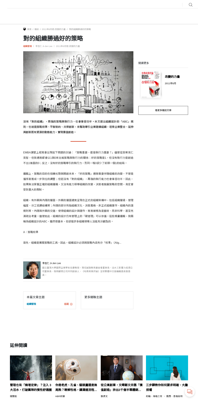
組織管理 (27, 46)
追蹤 (68, 304)
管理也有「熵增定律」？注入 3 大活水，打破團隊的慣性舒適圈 (31, 387)
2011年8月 (170, 83)
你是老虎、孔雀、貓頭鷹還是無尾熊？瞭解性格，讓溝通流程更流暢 (76, 387)
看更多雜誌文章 (163, 110)
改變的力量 (172, 76)
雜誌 (36, 29)
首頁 (29, 29)
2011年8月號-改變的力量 (54, 29)
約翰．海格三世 (154, 396)
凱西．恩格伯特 (174, 396)
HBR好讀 (60, 396)
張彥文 (104, 396)
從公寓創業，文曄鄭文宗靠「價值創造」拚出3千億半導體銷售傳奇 (121, 387)
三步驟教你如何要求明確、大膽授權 (167, 387)
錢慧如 (13, 396)
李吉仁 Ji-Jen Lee (43, 46)
